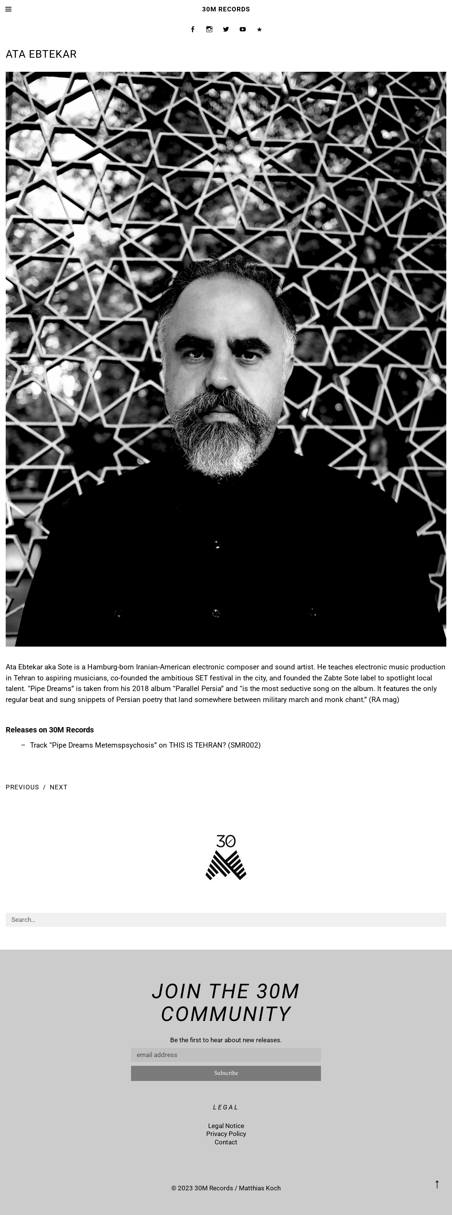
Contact (226, 1142)
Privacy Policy (226, 1134)
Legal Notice (226, 1126)
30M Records (226, 9)
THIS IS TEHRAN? (197, 745)
